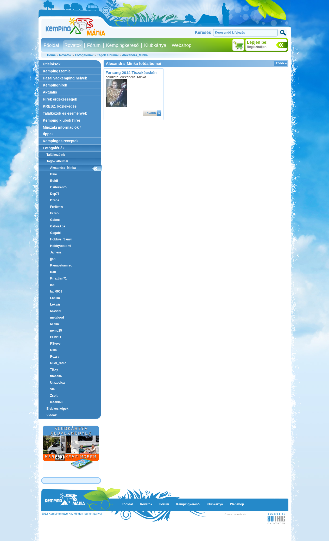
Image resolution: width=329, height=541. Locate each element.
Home (51, 55)
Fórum (94, 45)
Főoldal (51, 45)
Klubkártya (155, 45)
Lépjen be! (257, 42)
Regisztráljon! (257, 47)
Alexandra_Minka (135, 55)
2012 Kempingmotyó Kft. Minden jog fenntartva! (72, 513)
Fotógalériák (84, 55)
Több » (281, 63)
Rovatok (73, 45)
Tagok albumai (108, 55)
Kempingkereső (122, 45)
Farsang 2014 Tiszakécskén (131, 72)
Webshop (182, 45)
